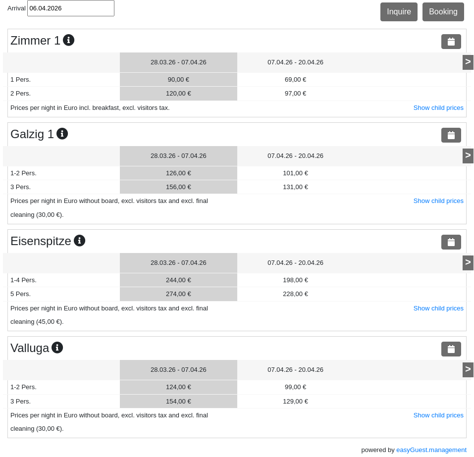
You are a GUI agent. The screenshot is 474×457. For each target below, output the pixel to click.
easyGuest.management (431, 450)
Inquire (399, 11)
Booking (443, 11)
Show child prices (439, 107)
